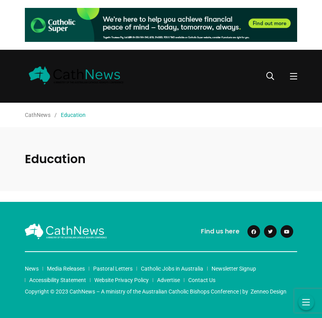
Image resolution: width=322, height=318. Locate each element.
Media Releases (66, 268)
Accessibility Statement (57, 280)
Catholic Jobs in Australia (172, 268)
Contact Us (201, 280)
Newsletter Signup (234, 268)
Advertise (168, 280)
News (32, 268)
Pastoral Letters (113, 268)
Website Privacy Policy (121, 280)
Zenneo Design (268, 291)
